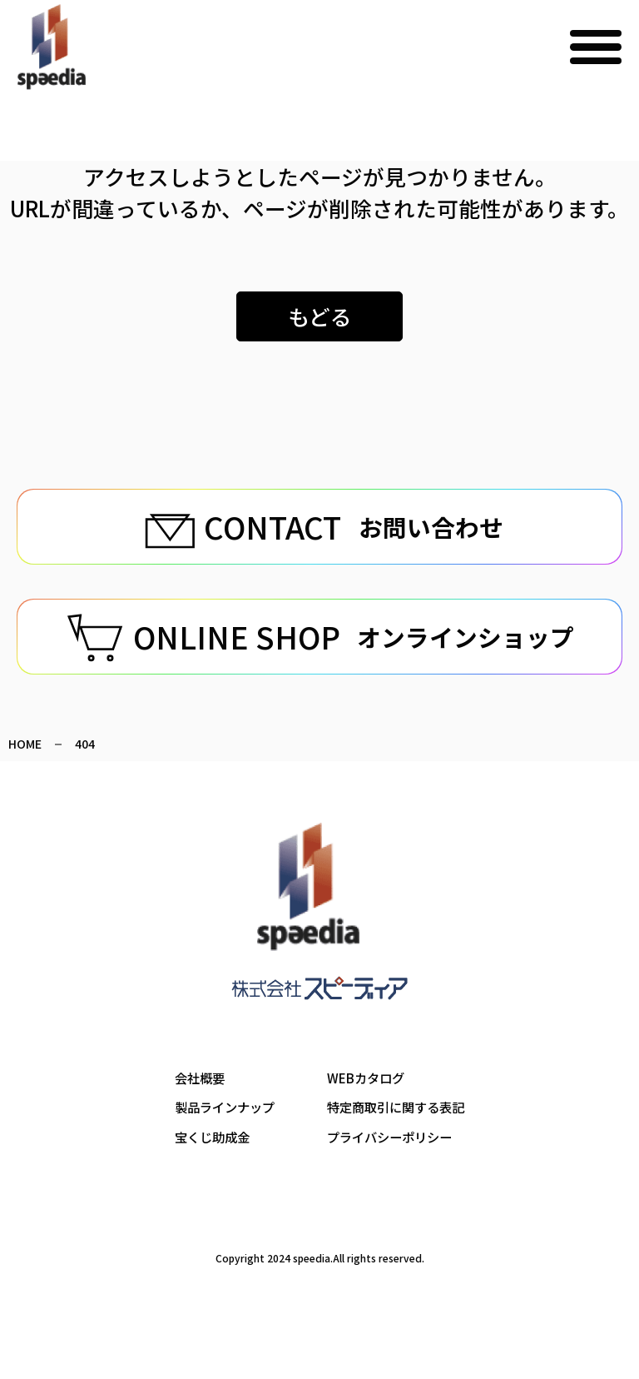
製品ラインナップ (220, 1157)
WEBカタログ (367, 1128)
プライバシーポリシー (391, 1188)
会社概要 (193, 1128)
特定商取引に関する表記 (398, 1157)
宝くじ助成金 (207, 1188)
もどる (320, 316)
